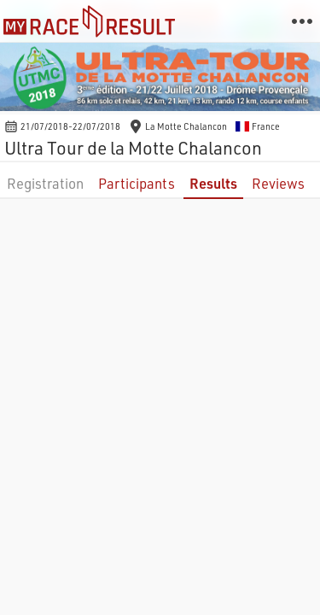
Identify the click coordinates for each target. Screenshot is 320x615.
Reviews (278, 183)
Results (213, 183)
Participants (136, 183)
